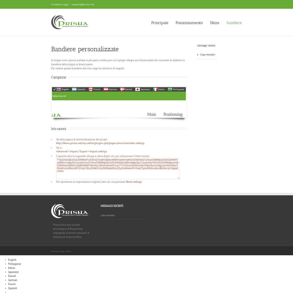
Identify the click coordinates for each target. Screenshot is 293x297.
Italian (11, 268)
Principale (159, 22)
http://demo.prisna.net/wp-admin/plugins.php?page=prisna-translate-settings (100, 143)
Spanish (12, 288)
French (12, 284)
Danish (12, 276)
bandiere (234, 22)
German (12, 280)
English (12, 260)
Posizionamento (189, 22)
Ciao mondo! (207, 54)
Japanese (13, 272)
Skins (214, 22)
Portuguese (14, 264)
